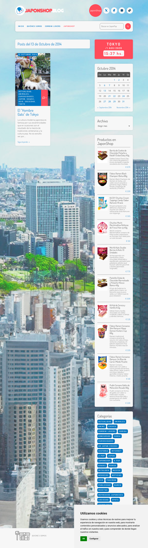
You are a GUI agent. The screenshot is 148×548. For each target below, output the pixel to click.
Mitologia (103, 470)
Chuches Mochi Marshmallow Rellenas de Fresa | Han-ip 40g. (119, 225)
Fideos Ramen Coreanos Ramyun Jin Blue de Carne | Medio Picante (120, 359)
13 (104, 90)
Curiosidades (26, 96)
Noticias (117, 475)
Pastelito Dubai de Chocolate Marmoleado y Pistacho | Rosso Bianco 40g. (119, 282)
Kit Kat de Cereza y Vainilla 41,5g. (117, 306)
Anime (101, 426)
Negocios (103, 475)
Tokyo (22, 104)
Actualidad (25, 91)
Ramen (117, 485)
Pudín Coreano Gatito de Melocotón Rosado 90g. (120, 386)
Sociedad (30, 101)
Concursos (104, 436)
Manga (112, 465)
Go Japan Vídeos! (108, 446)
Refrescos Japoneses (110, 495)
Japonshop (69, 26)
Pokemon (111, 480)
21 (109, 96)
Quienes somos (39, 536)
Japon (22, 99)
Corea (117, 436)
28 (109, 101)
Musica (117, 470)
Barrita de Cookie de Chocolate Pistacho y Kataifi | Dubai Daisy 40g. (120, 153)
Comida (123, 431)
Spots (115, 500)
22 (114, 96)
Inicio (21, 26)
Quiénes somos (34, 26)
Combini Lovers (53, 26)
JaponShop (95, 10)
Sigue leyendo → (24, 142)
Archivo (102, 121)
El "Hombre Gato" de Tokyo (28, 112)
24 (123, 96)
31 (123, 101)
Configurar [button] (94, 539)
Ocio (21, 101)
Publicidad (104, 485)
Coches (112, 426)
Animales (24, 94)
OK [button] (83, 539)
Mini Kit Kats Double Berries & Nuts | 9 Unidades (118, 250)
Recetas (103, 490)
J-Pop (101, 456)
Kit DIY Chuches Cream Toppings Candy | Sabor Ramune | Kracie (119, 200)
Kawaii (30, 99)
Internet (116, 451)
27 (104, 101)
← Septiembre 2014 (104, 107)
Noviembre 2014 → (123, 107)
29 (114, 101)
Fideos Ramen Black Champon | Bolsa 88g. (119, 174)
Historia (103, 451)
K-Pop (117, 461)
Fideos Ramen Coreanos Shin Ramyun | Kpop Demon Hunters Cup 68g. (120, 330)
